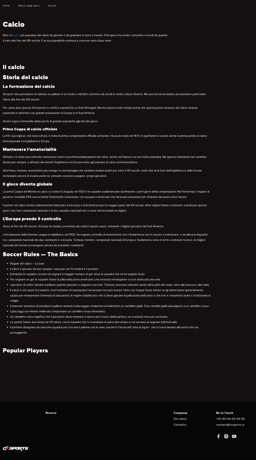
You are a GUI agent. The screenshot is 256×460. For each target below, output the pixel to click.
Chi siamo (180, 419)
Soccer (52, 5)
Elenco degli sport (29, 5)
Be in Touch (224, 413)
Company (180, 413)
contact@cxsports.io (230, 425)
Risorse (51, 413)
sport (16, 35)
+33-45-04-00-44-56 (230, 419)
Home (6, 5)
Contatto (179, 425)
